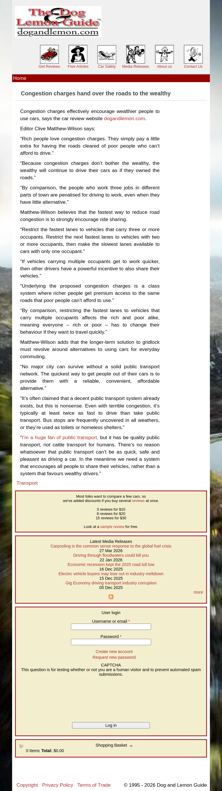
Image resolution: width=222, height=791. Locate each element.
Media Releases (135, 66)
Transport (26, 483)
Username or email (111, 621)
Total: (47, 750)
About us (164, 66)
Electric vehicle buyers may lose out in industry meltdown (111, 573)
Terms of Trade (93, 785)
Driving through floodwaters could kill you (111, 555)
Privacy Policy (57, 785)
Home (19, 78)
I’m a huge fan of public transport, (60, 437)
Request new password (114, 657)
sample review (112, 526)
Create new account (114, 651)
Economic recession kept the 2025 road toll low (111, 564)
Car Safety (107, 66)
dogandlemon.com (124, 118)
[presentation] (42, 697)
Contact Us (193, 66)
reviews (138, 501)
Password (111, 636)
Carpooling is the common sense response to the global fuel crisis (110, 546)
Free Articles (78, 66)
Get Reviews (49, 66)
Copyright (27, 785)
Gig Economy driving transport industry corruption (111, 583)
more (198, 592)
